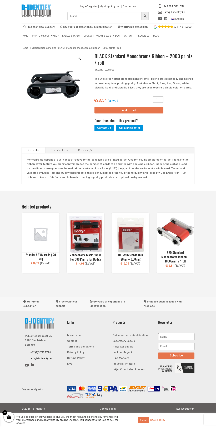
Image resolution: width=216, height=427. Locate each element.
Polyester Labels (123, 346)
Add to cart (129, 110)
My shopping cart (110, 6)
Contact (72, 340)
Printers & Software (44, 35)
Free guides (142, 35)
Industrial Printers (124, 363)
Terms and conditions (80, 346)
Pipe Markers (121, 358)
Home (25, 35)
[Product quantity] (158, 99)
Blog (156, 35)
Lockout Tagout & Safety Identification (108, 35)
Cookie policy (108, 408)
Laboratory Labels (124, 340)
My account (74, 335)
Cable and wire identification (130, 335)
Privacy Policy (75, 352)
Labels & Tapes (71, 35)
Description (33, 150)
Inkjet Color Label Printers (129, 369)
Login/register (88, 6)
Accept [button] (143, 420)
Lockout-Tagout (122, 352)
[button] (173, 27)
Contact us (129, 6)
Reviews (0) (85, 150)
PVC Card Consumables (43, 48)
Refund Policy (75, 358)
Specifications (59, 150)
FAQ (69, 363)
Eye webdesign (185, 408)
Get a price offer (129, 128)
